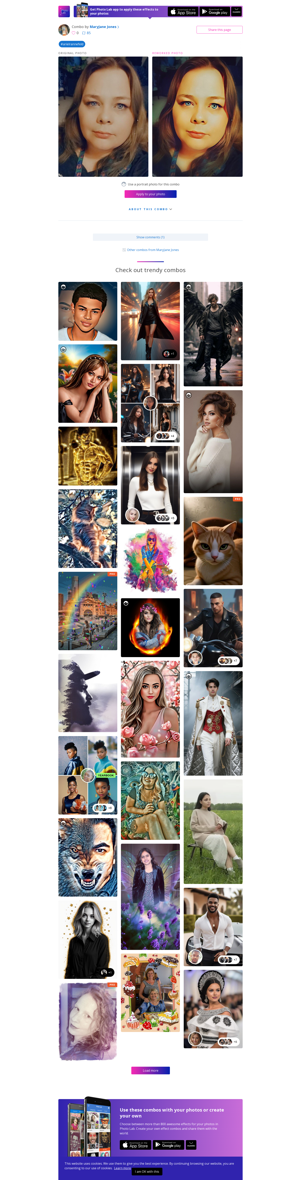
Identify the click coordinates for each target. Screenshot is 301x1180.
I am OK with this (147, 1171)
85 (86, 32)
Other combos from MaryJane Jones (150, 250)
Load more (150, 1070)
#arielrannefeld (72, 44)
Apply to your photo (150, 194)
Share (219, 30)
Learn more (122, 1168)
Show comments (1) (150, 237)
